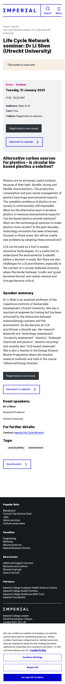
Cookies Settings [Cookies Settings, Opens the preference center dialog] (32, 657)
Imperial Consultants (14, 597)
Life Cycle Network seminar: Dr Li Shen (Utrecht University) (26, 31)
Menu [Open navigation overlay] (59, 10)
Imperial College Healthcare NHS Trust (23, 594)
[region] (32, 653)
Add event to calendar (24, 142)
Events (14, 26)
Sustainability (16, 447)
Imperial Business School (16, 548)
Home (6, 26)
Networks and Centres (15, 566)
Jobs (5, 517)
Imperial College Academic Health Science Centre (30, 587)
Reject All (32, 667)
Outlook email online (14, 523)
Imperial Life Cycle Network (29, 432)
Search (48, 10)
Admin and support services (18, 563)
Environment (36, 447)
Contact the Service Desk (17, 513)
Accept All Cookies (32, 677)
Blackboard (9, 510)
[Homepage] (22, 10)
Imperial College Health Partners (20, 590)
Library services (11, 520)
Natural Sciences (12, 544)
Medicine (8, 541)
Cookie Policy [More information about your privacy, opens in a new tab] (38, 650)
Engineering (9, 538)
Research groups (12, 569)
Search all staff (11, 572)
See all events (17, 464)
